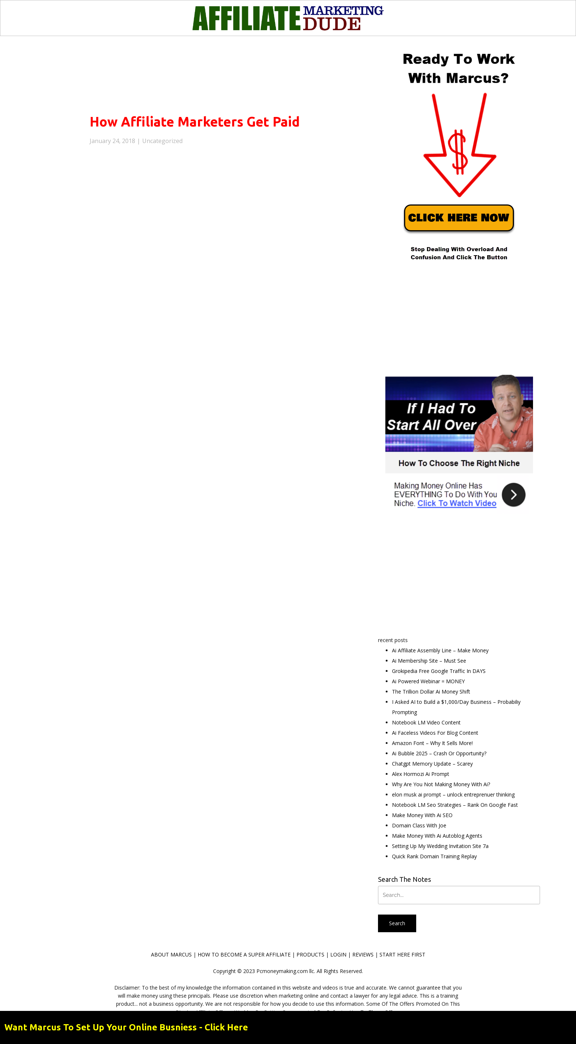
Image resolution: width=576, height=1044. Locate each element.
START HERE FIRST (402, 954)
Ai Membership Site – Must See (429, 660)
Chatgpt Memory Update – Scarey (432, 763)
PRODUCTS (310, 954)
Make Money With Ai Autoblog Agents (437, 835)
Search (397, 923)
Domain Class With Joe (419, 825)
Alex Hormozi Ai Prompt (420, 773)
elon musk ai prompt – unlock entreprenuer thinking (453, 794)
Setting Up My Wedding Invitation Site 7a (440, 845)
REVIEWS (363, 954)
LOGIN (338, 954)
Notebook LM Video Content (426, 722)
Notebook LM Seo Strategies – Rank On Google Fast (455, 804)
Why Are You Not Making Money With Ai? (441, 784)
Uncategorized (162, 141)
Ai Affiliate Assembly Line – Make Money (440, 650)
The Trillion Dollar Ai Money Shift (431, 691)
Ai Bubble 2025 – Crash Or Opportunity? (439, 753)
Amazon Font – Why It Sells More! (432, 743)
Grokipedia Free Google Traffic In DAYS (439, 670)
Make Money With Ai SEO (422, 815)
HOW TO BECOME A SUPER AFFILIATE (244, 954)
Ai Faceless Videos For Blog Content (435, 732)
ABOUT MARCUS (171, 954)
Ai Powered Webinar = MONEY (428, 681)
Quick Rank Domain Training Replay (434, 856)
